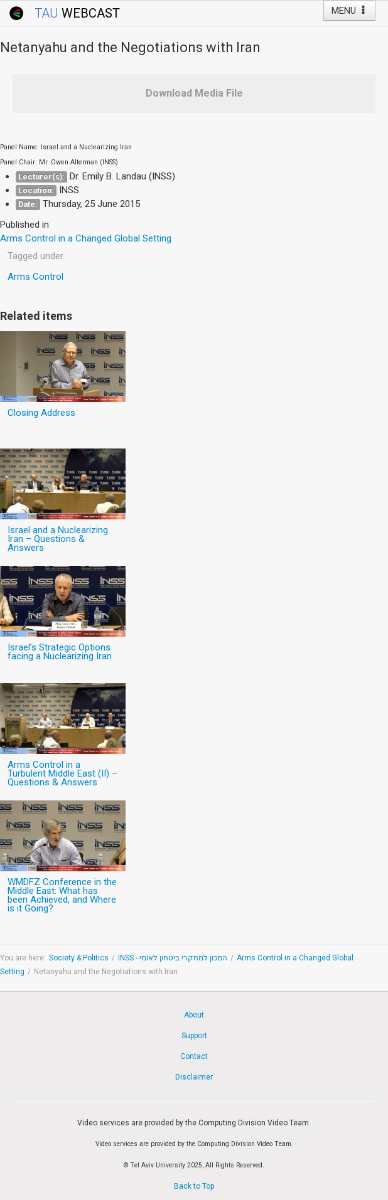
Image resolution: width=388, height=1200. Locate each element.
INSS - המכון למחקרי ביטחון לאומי (172, 957)
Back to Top (194, 1186)
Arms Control (35, 276)
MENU (349, 10)
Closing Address (41, 412)
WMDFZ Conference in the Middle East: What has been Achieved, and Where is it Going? (62, 895)
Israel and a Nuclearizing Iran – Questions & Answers (58, 538)
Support (194, 1035)
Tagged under (35, 256)
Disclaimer (194, 1077)
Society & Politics (79, 957)
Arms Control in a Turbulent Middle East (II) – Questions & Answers (62, 773)
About (194, 1015)
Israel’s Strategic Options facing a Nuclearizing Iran (60, 652)
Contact (194, 1056)
